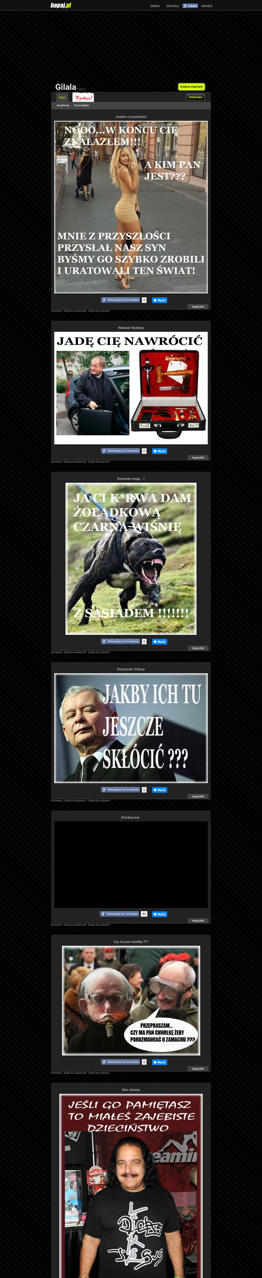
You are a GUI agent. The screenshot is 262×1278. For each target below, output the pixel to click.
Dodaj (155, 6)
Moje (62, 97)
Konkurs (83, 97)
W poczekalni (81, 105)
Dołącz (206, 6)
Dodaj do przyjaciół (99, 310)
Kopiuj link (198, 306)
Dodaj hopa (195, 97)
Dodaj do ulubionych (75, 310)
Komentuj (56, 310)
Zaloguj (172, 6)
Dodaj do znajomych (191, 86)
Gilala (70, 87)
